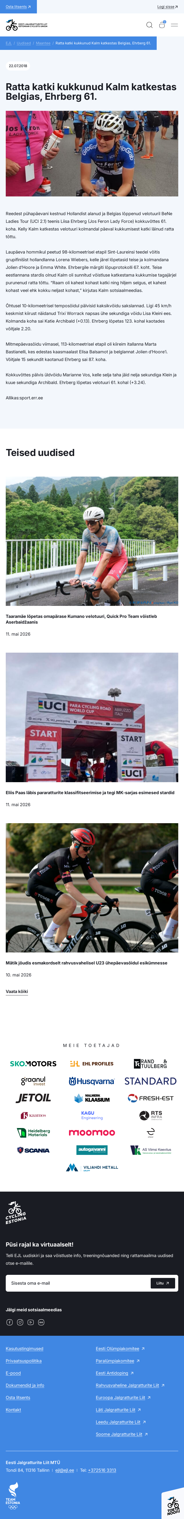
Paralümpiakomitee (115, 1360)
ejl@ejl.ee (64, 1470)
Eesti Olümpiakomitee (117, 1348)
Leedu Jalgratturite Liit (118, 1421)
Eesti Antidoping (112, 1373)
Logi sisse (165, 6)
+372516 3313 (102, 1470)
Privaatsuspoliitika (24, 1360)
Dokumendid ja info (25, 1385)
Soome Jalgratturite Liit (119, 1434)
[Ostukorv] (162, 25)
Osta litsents (18, 1397)
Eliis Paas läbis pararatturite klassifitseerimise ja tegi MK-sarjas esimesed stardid (90, 792)
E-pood (13, 1373)
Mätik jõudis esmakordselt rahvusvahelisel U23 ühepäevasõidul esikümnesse (86, 962)
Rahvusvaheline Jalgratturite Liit (127, 1385)
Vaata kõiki (17, 991)
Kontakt (13, 1409)
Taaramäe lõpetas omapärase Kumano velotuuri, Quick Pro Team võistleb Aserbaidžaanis (81, 619)
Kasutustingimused (24, 1348)
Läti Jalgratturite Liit (115, 1409)
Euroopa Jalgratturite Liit (120, 1397)
